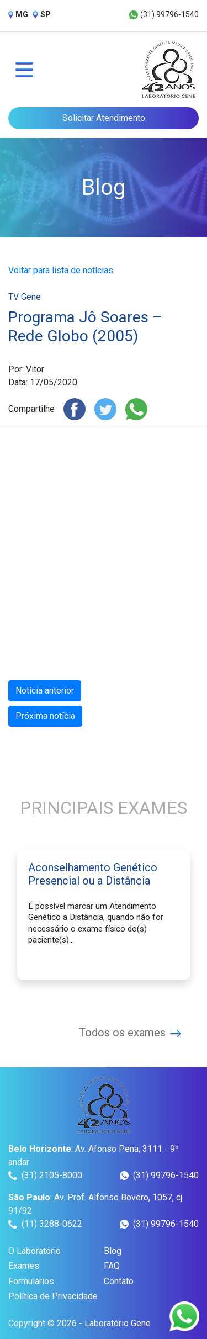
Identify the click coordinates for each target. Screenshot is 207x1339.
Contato (119, 1281)
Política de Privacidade (53, 1296)
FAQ (112, 1266)
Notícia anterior (44, 690)
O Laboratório (34, 1251)
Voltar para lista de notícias (60, 270)
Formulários (31, 1281)
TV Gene (24, 297)
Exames (23, 1266)
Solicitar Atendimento (103, 118)
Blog (112, 1251)
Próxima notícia (45, 716)
